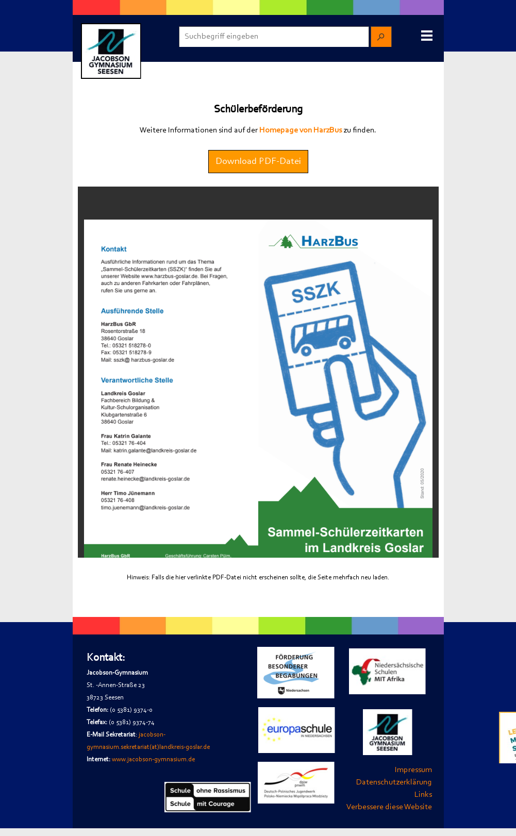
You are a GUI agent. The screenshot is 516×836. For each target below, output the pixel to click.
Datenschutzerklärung (394, 782)
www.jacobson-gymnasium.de (153, 759)
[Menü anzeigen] (427, 35)
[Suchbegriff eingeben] (274, 36)
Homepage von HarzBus (300, 130)
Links (423, 795)
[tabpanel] (258, 130)
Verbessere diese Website (389, 807)
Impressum (413, 770)
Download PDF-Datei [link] (258, 161)
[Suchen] (381, 36)
